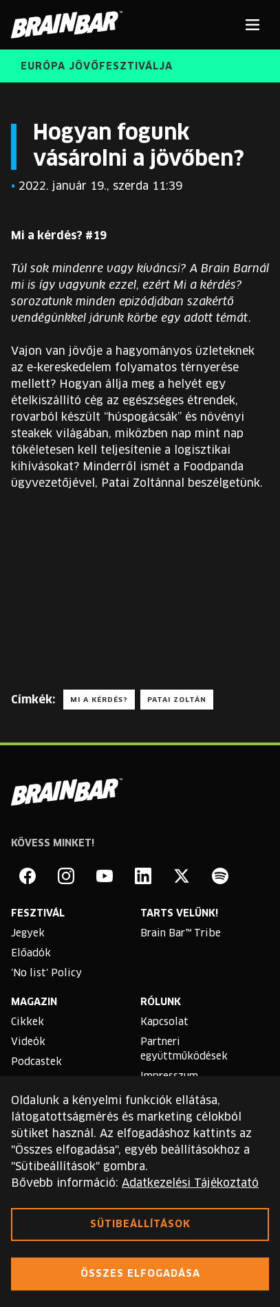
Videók (28, 1042)
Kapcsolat (164, 1022)
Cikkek (27, 1022)
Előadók (31, 953)
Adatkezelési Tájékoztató (190, 1183)
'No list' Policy (46, 973)
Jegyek (28, 933)
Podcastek (36, 1062)
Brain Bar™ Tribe (180, 933)
